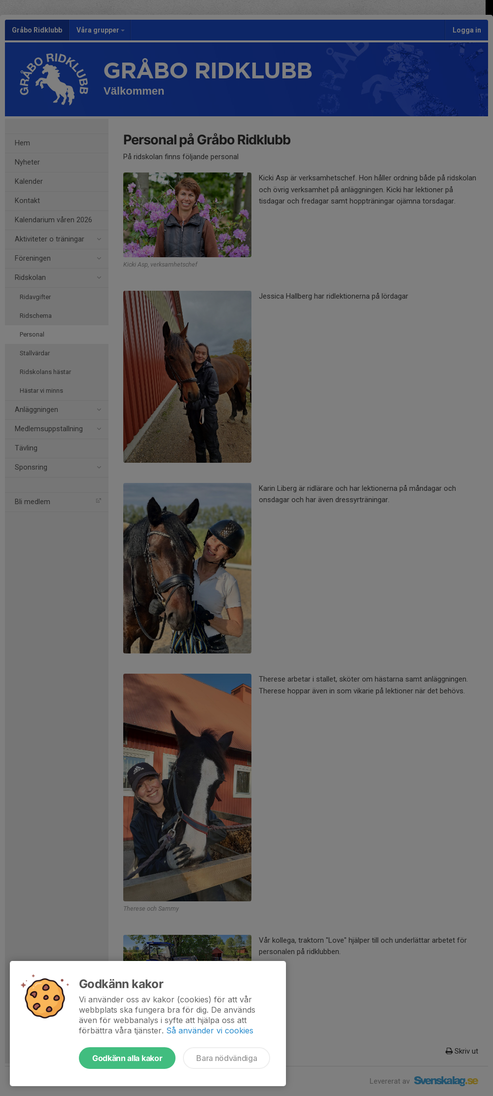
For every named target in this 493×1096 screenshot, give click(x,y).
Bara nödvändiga (226, 1058)
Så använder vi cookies (209, 1030)
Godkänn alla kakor (127, 1058)
